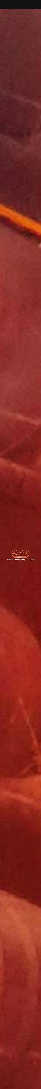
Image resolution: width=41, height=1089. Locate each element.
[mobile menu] (38, 4)
